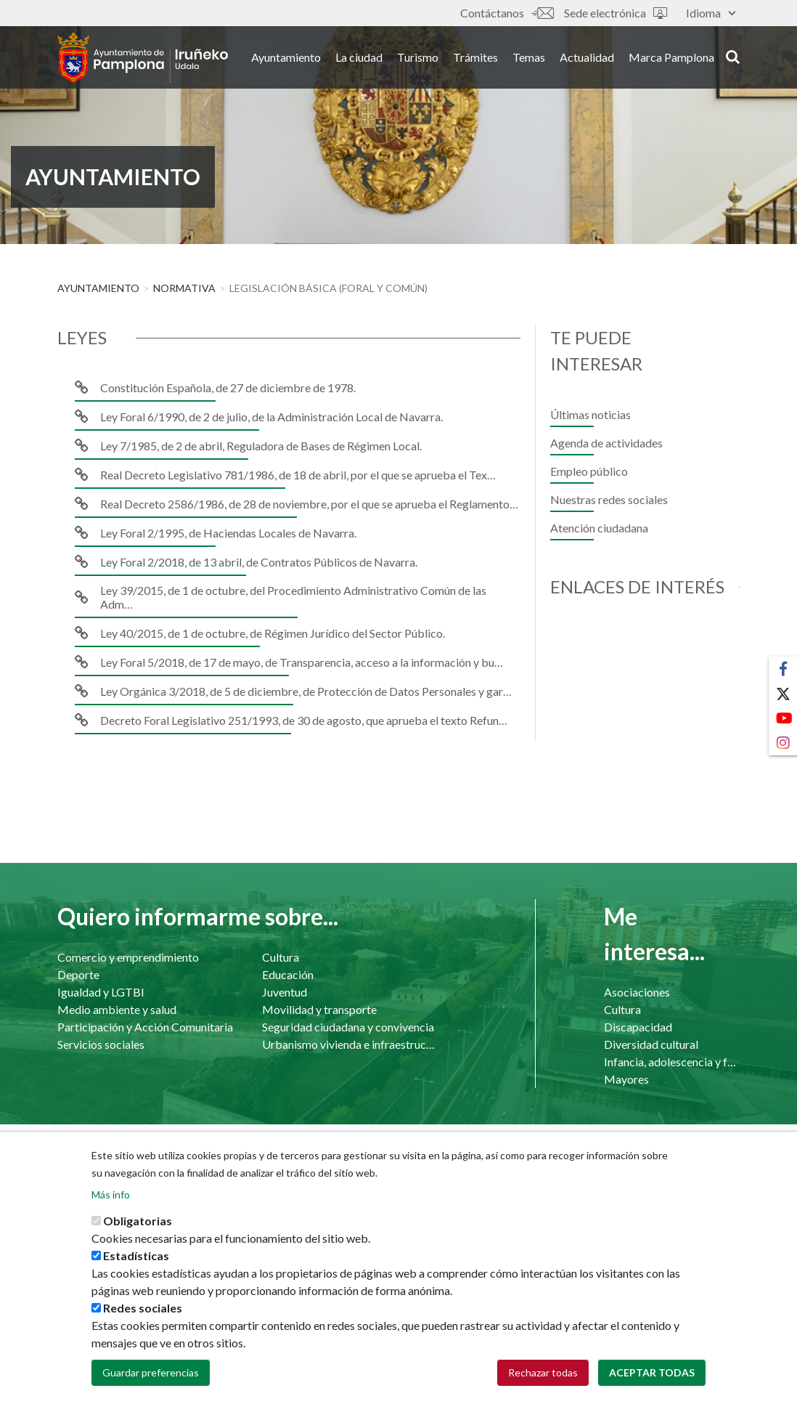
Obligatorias (137, 1231)
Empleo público (589, 471)
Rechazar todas (543, 1383)
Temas (528, 57)
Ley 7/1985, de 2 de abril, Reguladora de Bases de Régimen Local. (261, 446)
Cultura (280, 957)
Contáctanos (506, 13)
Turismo (417, 57)
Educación (288, 974)
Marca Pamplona (671, 57)
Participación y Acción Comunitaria (145, 1027)
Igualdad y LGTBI (100, 992)
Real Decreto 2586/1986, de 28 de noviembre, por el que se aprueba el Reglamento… (309, 504)
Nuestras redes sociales (609, 499)
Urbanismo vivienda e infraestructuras (350, 1044)
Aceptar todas (652, 1383)
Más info (110, 1205)
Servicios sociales (100, 1044)
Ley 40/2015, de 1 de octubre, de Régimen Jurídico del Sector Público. (272, 633)
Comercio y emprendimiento (128, 957)
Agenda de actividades (606, 443)
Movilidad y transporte (319, 1009)
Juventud (284, 992)
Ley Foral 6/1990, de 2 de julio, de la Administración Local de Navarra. (271, 416)
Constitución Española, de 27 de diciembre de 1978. (228, 387)
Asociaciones (637, 992)
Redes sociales (142, 1319)
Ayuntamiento (286, 57)
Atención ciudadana (599, 528)
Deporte (78, 974)
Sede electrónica (615, 13)
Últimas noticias (590, 414)
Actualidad (587, 57)
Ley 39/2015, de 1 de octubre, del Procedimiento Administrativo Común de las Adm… (293, 597)
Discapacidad (638, 1027)
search (733, 56)
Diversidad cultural (651, 1044)
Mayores (626, 1079)
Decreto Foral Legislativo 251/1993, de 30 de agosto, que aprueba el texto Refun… (303, 720)
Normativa (184, 288)
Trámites (475, 57)
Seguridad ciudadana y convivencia (348, 1027)
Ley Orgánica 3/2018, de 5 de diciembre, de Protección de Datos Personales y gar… (306, 691)
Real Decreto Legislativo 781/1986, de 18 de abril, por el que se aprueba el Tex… (298, 475)
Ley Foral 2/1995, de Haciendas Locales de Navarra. (228, 533)
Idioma (710, 13)
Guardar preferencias (150, 1383)
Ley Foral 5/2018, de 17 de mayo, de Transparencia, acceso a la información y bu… (301, 662)
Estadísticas (136, 1266)
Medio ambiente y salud (116, 1009)
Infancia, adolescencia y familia (672, 1061)
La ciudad (359, 57)
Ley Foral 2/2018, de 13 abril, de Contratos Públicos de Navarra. (258, 562)
